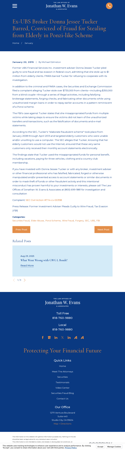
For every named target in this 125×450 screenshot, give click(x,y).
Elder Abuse (37, 220)
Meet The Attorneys (62, 371)
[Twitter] (62, 337)
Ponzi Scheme (53, 220)
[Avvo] (75, 337)
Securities (62, 377)
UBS (92, 220)
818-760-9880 (62, 318)
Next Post (103, 229)
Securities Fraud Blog (62, 393)
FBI (98, 220)
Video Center (62, 388)
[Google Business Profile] (49, 337)
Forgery (79, 220)
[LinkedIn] (55, 337)
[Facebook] (42, 337)
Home (62, 366)
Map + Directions (62, 423)
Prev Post (21, 229)
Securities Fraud (21, 220)
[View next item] (24, 280)
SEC (87, 220)
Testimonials (62, 382)
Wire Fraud (68, 220)
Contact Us (62, 398)
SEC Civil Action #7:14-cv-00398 (44, 200)
